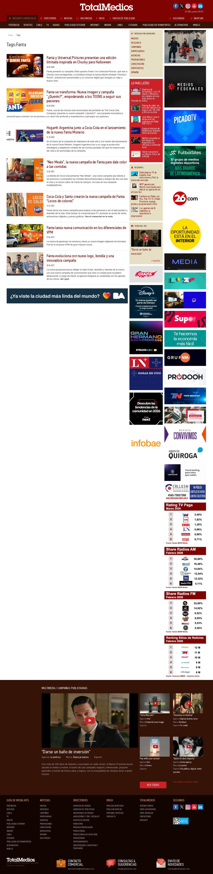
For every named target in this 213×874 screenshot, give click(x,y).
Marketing (78, 823)
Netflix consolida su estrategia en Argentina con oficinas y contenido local (145, 143)
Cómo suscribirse (148, 809)
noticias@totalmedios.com (179, 869)
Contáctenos (145, 816)
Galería (156, 261)
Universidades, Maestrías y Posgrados (85, 847)
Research (136, 43)
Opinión (134, 72)
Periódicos (11, 805)
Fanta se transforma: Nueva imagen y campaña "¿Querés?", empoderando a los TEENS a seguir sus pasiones (84, 96)
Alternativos (12, 845)
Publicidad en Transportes (19, 841)
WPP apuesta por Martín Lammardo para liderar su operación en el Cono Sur (145, 188)
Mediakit (144, 820)
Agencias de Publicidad (83, 809)
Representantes (80, 841)
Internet (10, 827)
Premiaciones (138, 60)
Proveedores (79, 838)
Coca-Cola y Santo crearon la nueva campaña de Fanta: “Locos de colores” (86, 198)
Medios (134, 38)
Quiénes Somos (146, 805)
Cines (9, 834)
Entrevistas (137, 68)
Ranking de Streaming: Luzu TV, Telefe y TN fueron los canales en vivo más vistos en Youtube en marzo (145, 95)
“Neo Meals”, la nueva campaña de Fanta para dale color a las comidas (87, 164)
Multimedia (45, 838)
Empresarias (137, 51)
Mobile (10, 848)
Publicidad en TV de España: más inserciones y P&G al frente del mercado (144, 176)
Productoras (79, 831)
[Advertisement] (20, 737)
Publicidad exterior (16, 823)
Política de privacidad (15, 865)
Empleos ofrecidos (115, 805)
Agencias (135, 55)
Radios (10, 820)
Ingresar (197, 18)
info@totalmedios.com (127, 869)
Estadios (10, 838)
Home (10, 35)
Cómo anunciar (146, 813)
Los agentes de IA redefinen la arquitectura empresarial (143, 212)
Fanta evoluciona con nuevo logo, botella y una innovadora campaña (80, 258)
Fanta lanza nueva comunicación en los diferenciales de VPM (86, 230)
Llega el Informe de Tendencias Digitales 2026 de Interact (145, 131)
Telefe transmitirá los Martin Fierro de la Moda (145, 154)
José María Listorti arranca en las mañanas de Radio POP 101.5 (145, 120)
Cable (9, 813)
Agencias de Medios (82, 805)
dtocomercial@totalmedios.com (80, 869)
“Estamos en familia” (183, 715)
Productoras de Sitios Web (85, 834)
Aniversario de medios (83, 813)
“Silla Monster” (147, 715)
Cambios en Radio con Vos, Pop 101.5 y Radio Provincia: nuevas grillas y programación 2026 (145, 200)
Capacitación (137, 64)
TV (7, 816)
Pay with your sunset (150, 758)
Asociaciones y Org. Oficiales (86, 816)
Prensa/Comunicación (83, 827)
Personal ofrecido (114, 813)
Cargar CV (111, 816)
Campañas (136, 47)
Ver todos (153, 785)
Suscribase (177, 18)
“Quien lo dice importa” (184, 758)
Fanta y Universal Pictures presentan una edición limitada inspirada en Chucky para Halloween (81, 60)
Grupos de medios (81, 820)
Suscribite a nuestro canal (185, 781)
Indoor (10, 831)
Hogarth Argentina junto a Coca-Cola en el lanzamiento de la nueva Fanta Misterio (86, 130)
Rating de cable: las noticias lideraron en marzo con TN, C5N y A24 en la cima (146, 109)
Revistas (10, 809)
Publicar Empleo (114, 809)
